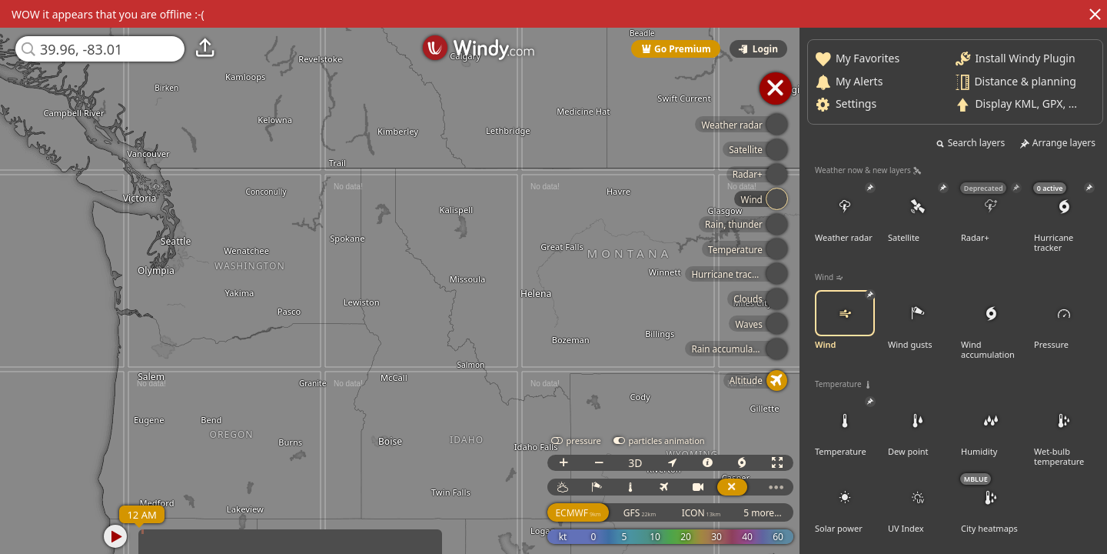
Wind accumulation (994, 325)
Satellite (921, 213)
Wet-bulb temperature (1067, 432)
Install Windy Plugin (1028, 58)
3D (635, 463)
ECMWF (577, 512)
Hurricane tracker (1067, 218)
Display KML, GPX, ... (1029, 103)
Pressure (1067, 320)
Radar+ (994, 213)
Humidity (994, 427)
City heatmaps (994, 504)
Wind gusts (921, 320)
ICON (701, 512)
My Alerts (862, 80)
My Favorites (871, 58)
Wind (848, 320)
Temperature (848, 427)
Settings (859, 103)
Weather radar (848, 213)
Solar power (848, 504)
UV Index (921, 504)
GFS (639, 512)
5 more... (762, 512)
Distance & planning (1028, 80)
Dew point (921, 427)
